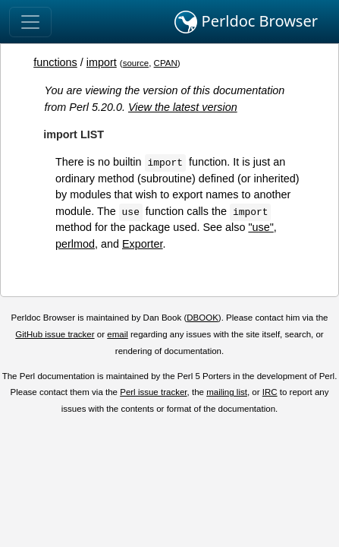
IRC (270, 392)
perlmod (75, 244)
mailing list (226, 392)
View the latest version (182, 107)
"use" (260, 227)
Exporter (142, 244)
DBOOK (202, 317)
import (101, 62)
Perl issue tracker (153, 392)
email (117, 334)
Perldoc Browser (246, 22)
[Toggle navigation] (30, 22)
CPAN (165, 63)
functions (55, 62)
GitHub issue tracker (54, 334)
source (136, 63)
